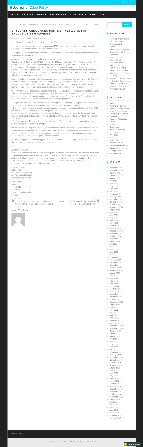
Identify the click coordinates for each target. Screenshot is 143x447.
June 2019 (113, 373)
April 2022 (113, 284)
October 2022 (115, 268)
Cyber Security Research (119, 111)
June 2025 (113, 183)
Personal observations (118, 145)
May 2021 (113, 312)
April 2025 (113, 189)
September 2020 (116, 334)
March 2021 (114, 318)
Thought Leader (116, 151)
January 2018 (115, 418)
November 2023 (116, 233)
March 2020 (114, 349)
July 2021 (113, 307)
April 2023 (113, 252)
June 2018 (113, 405)
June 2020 (113, 341)
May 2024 (113, 218)
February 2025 (115, 194)
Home (14, 14)
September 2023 (116, 239)
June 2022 (113, 278)
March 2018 (114, 413)
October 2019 (115, 363)
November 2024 (116, 202)
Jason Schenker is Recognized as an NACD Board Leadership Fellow (76, 201)
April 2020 (113, 347)
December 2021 (116, 294)
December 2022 (116, 262)
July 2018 (113, 402)
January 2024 (115, 228)
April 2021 (113, 315)
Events (112, 122)
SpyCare (23, 158)
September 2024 (116, 207)
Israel (111, 137)
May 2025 (113, 186)
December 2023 (116, 231)
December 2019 (116, 357)
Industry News (115, 132)
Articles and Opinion (117, 103)
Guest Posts (78, 14)
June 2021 (113, 310)
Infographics (114, 135)
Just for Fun (114, 140)
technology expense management (51, 64)
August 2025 (114, 178)
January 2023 (115, 260)
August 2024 (114, 210)
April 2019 (113, 378)
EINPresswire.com (67, 62)
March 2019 (114, 381)
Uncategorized (40, 38)
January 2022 (115, 291)
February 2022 (115, 289)
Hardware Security (117, 130)
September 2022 (116, 270)
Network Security (116, 143)
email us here (17, 190)
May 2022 (113, 281)
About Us (97, 14)
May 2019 (113, 376)
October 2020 (115, 331)
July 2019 (113, 370)
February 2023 (115, 257)
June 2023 (113, 247)
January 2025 (115, 197)
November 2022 (116, 265)
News (41, 14)
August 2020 (114, 336)
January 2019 (115, 386)
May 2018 (113, 407)
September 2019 (116, 365)
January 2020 (115, 355)
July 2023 (113, 244)
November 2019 (116, 360)
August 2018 (114, 399)
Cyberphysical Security (118, 114)
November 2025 (116, 170)
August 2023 (114, 241)
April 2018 (113, 410)
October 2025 (115, 173)
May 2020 (113, 344)
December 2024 (116, 199)
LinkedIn (14, 195)
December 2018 (116, 389)
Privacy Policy (17, 434)
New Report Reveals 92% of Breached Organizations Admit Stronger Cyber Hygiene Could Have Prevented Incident (120, 83)
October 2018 (115, 394)
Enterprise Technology (118, 119)
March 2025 (114, 191)
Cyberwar (113, 116)
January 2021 (115, 323)
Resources (58, 14)
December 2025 (116, 168)
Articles (27, 14)
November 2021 (116, 297)
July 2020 (113, 339)
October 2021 (115, 299)
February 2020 (115, 352)
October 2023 (115, 236)
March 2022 (114, 286)
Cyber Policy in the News (119, 108)
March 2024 (114, 223)
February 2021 (115, 320)
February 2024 (115, 226)
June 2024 (113, 215)
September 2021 (116, 302)
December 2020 (116, 326)
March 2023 (114, 255)
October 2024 (115, 204)
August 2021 (114, 305)
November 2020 (116, 328)
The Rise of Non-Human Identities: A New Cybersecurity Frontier (119, 41)
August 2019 (114, 368)
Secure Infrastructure (118, 148)
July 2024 (113, 212)
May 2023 (113, 249)
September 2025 (116, 176)
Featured (113, 124)
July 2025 (113, 181)
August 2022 (114, 273)
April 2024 (113, 220)
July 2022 (113, 276)
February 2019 (115, 384)
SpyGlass (82, 62)
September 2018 (116, 397)
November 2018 (116, 391)
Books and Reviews (117, 106)
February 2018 (115, 415)
